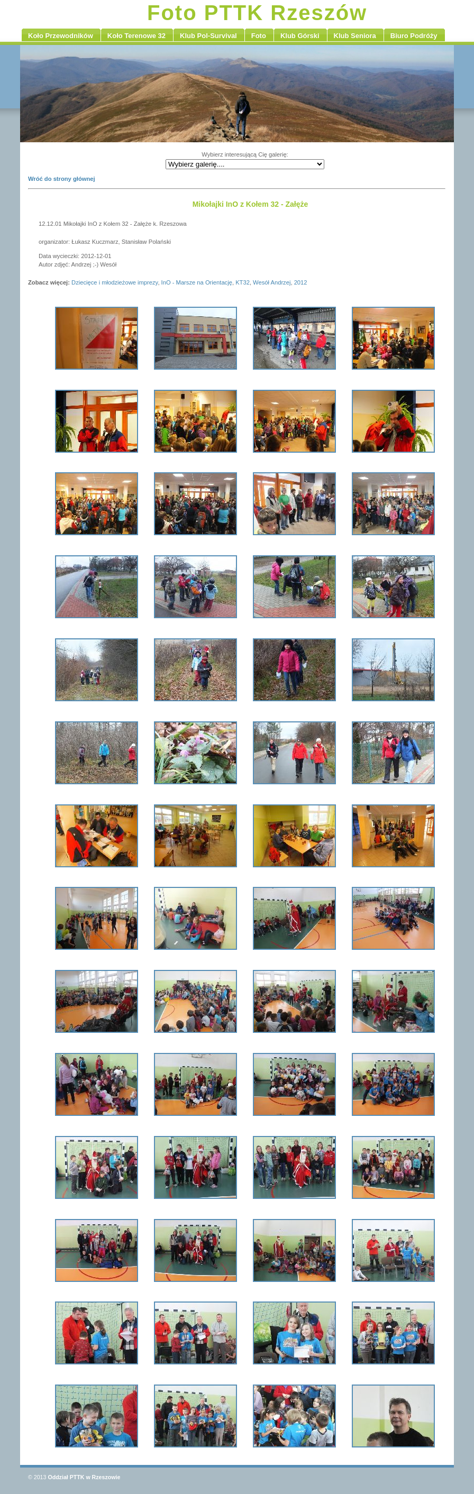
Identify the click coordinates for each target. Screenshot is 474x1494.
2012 (300, 282)
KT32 (242, 282)
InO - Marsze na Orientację (196, 282)
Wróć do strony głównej (61, 179)
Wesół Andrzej (271, 282)
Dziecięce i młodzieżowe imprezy (114, 282)
